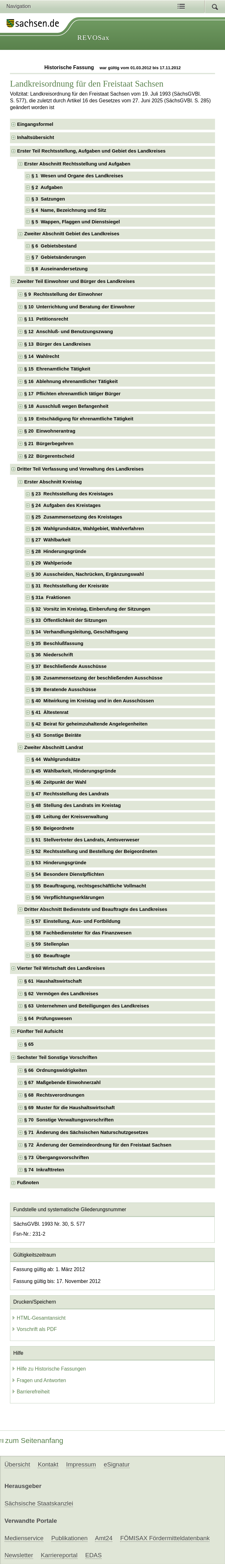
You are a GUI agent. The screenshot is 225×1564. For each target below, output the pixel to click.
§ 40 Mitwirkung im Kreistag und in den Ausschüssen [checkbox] (93, 700)
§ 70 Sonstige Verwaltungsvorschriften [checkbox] (69, 1119)
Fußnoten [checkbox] (28, 1182)
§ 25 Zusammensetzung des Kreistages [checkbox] (77, 517)
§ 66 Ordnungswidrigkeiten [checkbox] (55, 1070)
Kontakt (48, 1464)
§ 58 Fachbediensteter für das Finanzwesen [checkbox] (82, 932)
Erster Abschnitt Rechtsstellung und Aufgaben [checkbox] (77, 163)
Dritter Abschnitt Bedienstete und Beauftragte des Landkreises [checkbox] (95, 909)
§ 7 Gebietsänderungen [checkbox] (59, 257)
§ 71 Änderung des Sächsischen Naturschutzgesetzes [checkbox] (86, 1132)
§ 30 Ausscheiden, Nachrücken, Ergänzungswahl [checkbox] (88, 574)
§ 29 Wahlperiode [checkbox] (52, 563)
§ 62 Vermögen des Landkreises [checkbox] (61, 993)
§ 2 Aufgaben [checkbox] (47, 187)
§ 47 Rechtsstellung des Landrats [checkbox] (70, 793)
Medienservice (24, 1538)
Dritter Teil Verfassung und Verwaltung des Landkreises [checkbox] (80, 469)
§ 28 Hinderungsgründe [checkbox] (59, 551)
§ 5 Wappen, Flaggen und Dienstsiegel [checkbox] (76, 221)
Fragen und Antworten (39, 1380)
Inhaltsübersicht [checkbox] (35, 137)
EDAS (93, 1555)
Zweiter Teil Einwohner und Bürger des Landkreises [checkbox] (76, 281)
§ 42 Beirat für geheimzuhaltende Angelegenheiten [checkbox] (90, 723)
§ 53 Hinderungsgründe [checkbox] (59, 862)
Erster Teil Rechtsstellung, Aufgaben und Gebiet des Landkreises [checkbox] (91, 151)
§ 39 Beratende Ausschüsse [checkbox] (64, 689)
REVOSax (93, 37)
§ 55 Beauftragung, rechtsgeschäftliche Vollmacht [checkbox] (89, 885)
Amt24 (103, 1538)
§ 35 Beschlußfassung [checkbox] (57, 643)
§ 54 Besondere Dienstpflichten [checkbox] (68, 874)
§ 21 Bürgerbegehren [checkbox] (48, 443)
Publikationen (69, 1538)
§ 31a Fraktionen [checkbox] (51, 597)
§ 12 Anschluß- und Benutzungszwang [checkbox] (68, 331)
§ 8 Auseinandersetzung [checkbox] (60, 268)
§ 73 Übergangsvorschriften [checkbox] (56, 1157)
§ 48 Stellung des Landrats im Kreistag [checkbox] (76, 805)
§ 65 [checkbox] (29, 1044)
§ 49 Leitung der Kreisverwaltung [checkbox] (70, 816)
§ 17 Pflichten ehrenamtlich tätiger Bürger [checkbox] (72, 393)
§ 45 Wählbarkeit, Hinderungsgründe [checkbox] (74, 770)
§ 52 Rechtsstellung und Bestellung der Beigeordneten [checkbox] (94, 851)
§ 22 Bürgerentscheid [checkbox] (49, 456)
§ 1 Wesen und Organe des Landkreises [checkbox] (77, 175)
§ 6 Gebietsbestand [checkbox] (54, 245)
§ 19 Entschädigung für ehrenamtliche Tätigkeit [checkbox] (78, 418)
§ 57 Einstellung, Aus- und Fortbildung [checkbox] (76, 921)
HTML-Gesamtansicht (39, 1318)
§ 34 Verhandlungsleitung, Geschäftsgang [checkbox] (80, 631)
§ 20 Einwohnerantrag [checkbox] (49, 431)
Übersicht (17, 1464)
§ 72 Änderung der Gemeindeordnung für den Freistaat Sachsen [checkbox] (97, 1144)
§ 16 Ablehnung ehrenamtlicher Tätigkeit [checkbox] (70, 381)
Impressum (81, 1464)
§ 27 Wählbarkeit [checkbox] (51, 539)
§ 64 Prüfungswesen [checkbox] (48, 1018)
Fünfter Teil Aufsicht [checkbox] (40, 1031)
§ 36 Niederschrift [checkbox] (52, 654)
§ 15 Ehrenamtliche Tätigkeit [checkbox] (57, 368)
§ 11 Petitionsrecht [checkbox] (46, 319)
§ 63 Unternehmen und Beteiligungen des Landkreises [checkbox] (86, 1005)
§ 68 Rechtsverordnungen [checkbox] (54, 1095)
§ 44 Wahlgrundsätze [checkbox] (56, 759)
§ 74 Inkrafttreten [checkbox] (44, 1169)
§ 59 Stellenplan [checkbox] (50, 944)
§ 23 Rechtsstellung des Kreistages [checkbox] (72, 493)
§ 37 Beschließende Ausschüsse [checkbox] (69, 666)
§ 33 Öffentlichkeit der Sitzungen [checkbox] (69, 620)
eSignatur (116, 1464)
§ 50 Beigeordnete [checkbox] (53, 828)
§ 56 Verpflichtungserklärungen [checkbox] (68, 897)
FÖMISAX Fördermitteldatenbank (165, 1538)
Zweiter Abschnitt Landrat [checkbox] (53, 747)
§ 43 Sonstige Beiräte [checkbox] (56, 735)
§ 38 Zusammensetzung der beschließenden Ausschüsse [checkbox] (97, 677)
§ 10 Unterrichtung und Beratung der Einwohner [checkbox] (79, 306)
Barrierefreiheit (31, 1391)
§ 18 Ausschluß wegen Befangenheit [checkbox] (66, 406)
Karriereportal (59, 1555)
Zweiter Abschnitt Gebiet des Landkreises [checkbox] (71, 233)
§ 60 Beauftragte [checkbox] (51, 955)
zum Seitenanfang (31, 1441)
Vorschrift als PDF (34, 1329)
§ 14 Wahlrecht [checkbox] (41, 356)
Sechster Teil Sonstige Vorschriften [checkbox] (57, 1057)
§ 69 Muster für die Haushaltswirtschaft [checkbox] (69, 1107)
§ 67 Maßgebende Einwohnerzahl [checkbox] (62, 1082)
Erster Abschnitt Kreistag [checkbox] (53, 481)
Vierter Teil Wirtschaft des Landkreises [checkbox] (61, 968)
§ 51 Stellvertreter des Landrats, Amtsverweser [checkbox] (85, 839)
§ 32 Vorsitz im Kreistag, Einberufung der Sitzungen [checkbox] (91, 609)
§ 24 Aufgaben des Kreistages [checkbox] (66, 505)
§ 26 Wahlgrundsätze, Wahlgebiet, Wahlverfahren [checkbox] (88, 528)
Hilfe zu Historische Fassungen (49, 1369)
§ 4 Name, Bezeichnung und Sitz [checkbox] (69, 210)
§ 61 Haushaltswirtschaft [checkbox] (53, 981)
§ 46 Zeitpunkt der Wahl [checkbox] (59, 782)
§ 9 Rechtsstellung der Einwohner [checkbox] (63, 294)
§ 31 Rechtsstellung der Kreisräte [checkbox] (70, 585)
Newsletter (19, 1555)
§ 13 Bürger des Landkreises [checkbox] (57, 344)
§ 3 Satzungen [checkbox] (48, 198)
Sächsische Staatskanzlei (39, 1503)
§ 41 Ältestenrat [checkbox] (50, 712)
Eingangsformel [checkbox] (35, 124)
